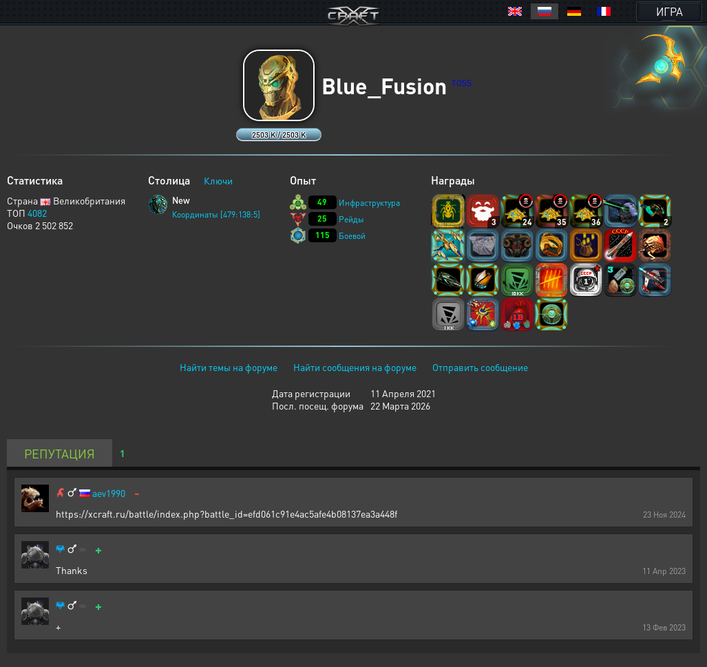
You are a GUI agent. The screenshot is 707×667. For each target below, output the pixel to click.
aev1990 (108, 493)
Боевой (352, 236)
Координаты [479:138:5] (216, 214)
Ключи (218, 180)
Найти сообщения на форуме (354, 367)
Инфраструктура (369, 203)
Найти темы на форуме (228, 367)
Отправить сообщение (480, 367)
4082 (37, 213)
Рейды (351, 219)
